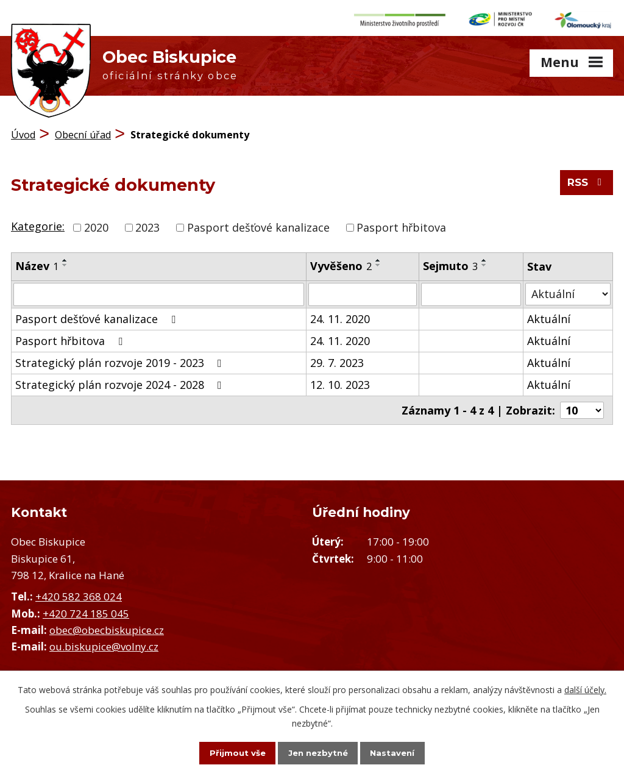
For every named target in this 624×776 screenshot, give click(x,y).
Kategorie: (38, 222)
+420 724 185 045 (86, 609)
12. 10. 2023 (340, 380)
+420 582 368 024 (78, 593)
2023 (147, 223)
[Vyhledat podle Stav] (568, 290)
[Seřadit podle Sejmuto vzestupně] (484, 256)
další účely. (585, 688)
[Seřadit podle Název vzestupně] (65, 256)
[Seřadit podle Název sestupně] (65, 260)
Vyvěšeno (341, 261)
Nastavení (403, 752)
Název (36, 261)
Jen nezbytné (318, 752)
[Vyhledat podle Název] (158, 290)
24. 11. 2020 (340, 314)
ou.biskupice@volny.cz (103, 642)
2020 (96, 223)
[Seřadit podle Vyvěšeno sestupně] (378, 260)
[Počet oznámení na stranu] (582, 406)
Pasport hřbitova (401, 223)
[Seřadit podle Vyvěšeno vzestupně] (378, 256)
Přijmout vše (226, 752)
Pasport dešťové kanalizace (258, 223)
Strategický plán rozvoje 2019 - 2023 (121, 358)
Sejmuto (450, 261)
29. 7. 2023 (337, 358)
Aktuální (548, 314)
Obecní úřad (83, 131)
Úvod (23, 131)
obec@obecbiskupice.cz (106, 626)
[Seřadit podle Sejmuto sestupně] (484, 260)
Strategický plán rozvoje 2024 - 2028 (121, 380)
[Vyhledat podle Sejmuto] (471, 290)
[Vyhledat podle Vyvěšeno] (362, 290)
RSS (585, 183)
